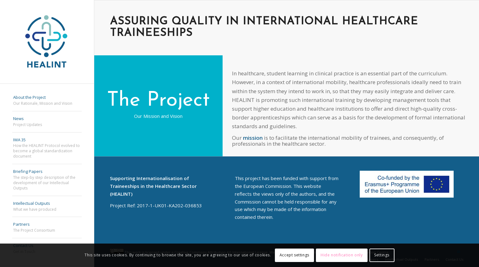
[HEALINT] (47, 42)
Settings (381, 255)
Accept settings (294, 255)
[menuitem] (47, 100)
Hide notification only (342, 255)
